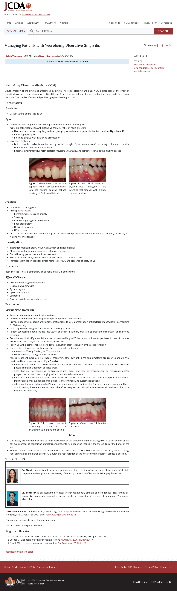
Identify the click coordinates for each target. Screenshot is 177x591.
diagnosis (151, 64)
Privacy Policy (150, 22)
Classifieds (114, 22)
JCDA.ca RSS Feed (159, 582)
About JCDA (33, 22)
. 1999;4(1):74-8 (73, 543)
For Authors (49, 22)
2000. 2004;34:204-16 (77, 539)
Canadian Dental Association (36, 14)
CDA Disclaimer (141, 582)
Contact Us (166, 22)
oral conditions (141, 67)
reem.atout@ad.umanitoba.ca (61, 514)
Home (8, 22)
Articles (19, 22)
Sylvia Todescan (13, 55)
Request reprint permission (19, 551)
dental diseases (142, 71)
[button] (16, 31)
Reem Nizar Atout (48, 55)
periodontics (157, 67)
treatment (139, 64)
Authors (64, 22)
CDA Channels (131, 22)
